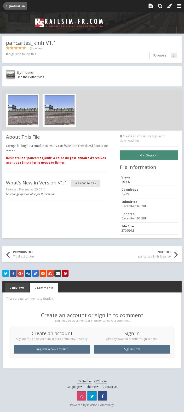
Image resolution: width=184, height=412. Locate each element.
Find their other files (30, 77)
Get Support (149, 155)
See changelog (86, 183)
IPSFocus (101, 381)
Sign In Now (132, 349)
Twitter (92, 396)
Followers (160, 55)
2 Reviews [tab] (17, 288)
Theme (92, 387)
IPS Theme (84, 381)
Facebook (102, 396)
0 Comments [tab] (43, 288)
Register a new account (52, 349)
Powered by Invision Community (92, 405)
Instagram (81, 396)
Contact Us (110, 387)
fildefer (28, 72)
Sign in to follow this (22, 54)
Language (74, 387)
